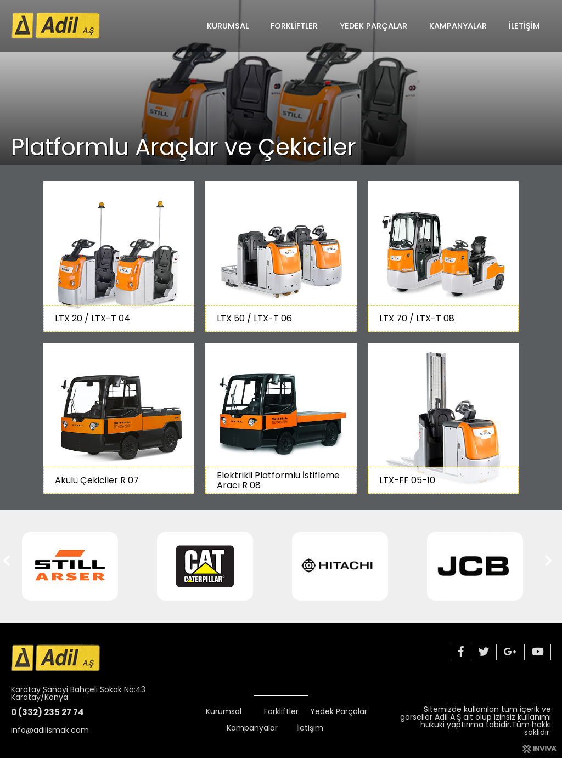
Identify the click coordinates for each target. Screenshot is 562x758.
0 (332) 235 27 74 (47, 712)
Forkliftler (294, 25)
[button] (10, 567)
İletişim (524, 25)
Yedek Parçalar (373, 25)
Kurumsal (228, 25)
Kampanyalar (458, 25)
